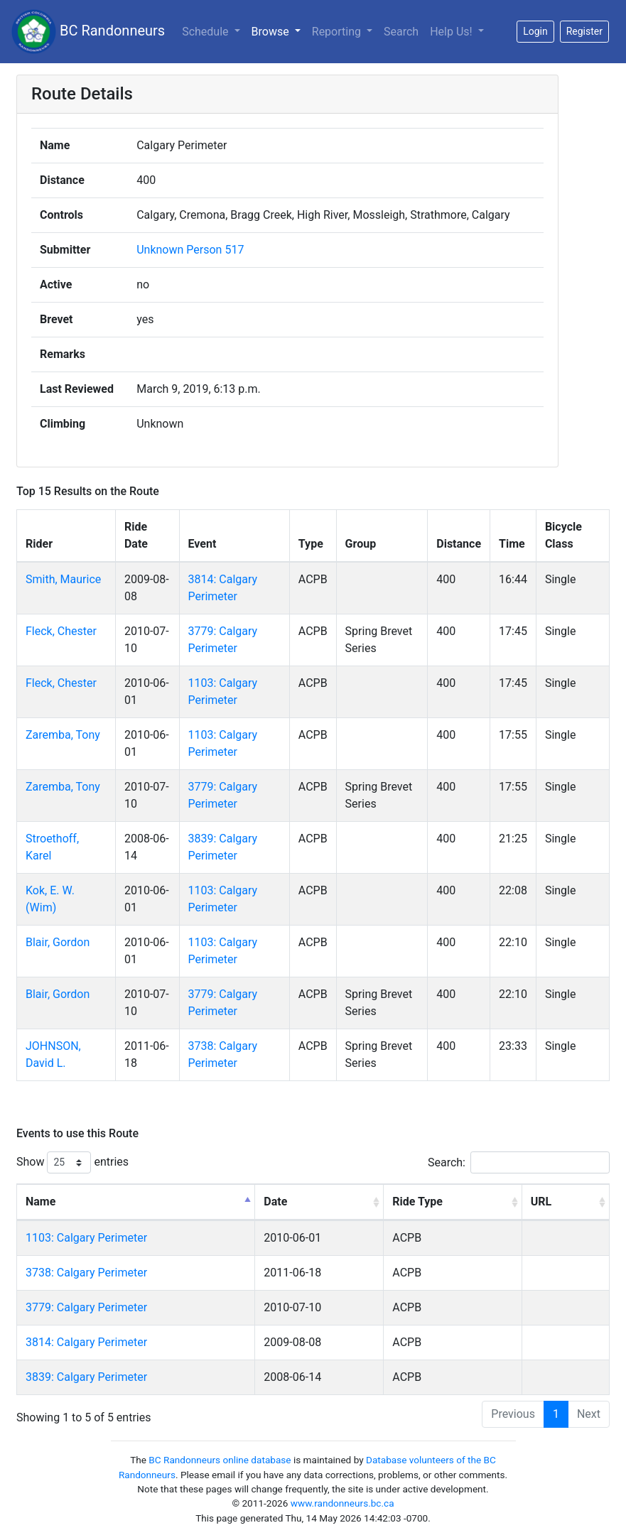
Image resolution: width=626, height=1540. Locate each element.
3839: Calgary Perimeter (86, 1377)
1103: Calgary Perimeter (86, 1238)
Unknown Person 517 (190, 249)
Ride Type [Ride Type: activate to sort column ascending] (417, 1201)
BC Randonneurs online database (220, 1459)
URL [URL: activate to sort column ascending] (541, 1201)
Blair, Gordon (58, 942)
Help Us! (452, 31)
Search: (519, 1162)
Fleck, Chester (61, 631)
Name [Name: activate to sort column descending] (40, 1201)
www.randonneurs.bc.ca (342, 1503)
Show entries (72, 1162)
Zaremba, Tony (63, 735)
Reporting (338, 31)
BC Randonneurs (88, 31)
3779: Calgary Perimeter (86, 1307)
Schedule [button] (206, 31)
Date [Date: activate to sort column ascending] (275, 1201)
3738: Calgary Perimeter (86, 1272)
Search (401, 31)
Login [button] (535, 31)
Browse (272, 31)
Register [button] (584, 31)
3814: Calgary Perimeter (86, 1342)
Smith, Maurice (63, 579)
